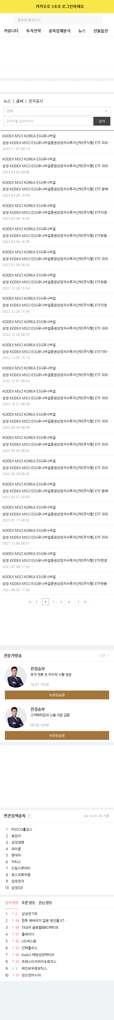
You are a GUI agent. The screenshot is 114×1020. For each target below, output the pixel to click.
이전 (96, 655)
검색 (98, 20)
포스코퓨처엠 (20, 875)
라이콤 (16, 849)
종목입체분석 (59, 31)
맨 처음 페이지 (30, 601)
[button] (57, 111)
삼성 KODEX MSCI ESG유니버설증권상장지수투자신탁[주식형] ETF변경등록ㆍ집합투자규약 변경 (57, 560)
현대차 (16, 855)
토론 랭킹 (28, 903)
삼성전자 (17, 881)
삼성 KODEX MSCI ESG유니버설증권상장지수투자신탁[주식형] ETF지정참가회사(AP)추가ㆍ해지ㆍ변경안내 (57, 212)
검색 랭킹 (11, 903)
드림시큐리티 (20, 868)
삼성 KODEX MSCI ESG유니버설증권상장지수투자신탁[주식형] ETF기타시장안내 (57, 352)
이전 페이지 (37, 601)
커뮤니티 (11, 31)
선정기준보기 (28, 816)
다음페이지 (78, 601)
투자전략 (33, 31)
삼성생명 (17, 842)
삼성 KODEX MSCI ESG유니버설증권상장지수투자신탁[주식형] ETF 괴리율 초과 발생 (57, 143)
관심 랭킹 (45, 903)
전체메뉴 (109, 20)
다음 (108, 655)
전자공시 (35, 101)
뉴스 (82, 31)
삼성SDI (17, 888)
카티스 (16, 862)
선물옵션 (100, 31)
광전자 (16, 836)
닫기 (107, 7)
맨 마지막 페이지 (84, 601)
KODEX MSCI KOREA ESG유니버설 (29, 136)
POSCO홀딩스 (21, 829)
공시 (19, 101)
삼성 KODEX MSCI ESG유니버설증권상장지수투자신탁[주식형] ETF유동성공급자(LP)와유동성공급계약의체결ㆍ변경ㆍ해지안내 (57, 236)
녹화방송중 (57, 695)
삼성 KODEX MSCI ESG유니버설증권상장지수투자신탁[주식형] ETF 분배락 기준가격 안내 (57, 189)
